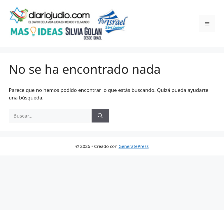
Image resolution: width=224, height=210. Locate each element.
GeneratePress (133, 146)
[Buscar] (100, 116)
